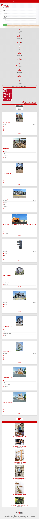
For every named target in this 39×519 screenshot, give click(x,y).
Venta (18, 32)
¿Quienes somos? (16, 1)
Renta (21, 32)
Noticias (30, 1)
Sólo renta (19, 109)
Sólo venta (19, 108)
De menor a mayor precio (19, 105)
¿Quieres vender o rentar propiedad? (19, 86)
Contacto (35, 1)
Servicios (24, 1)
